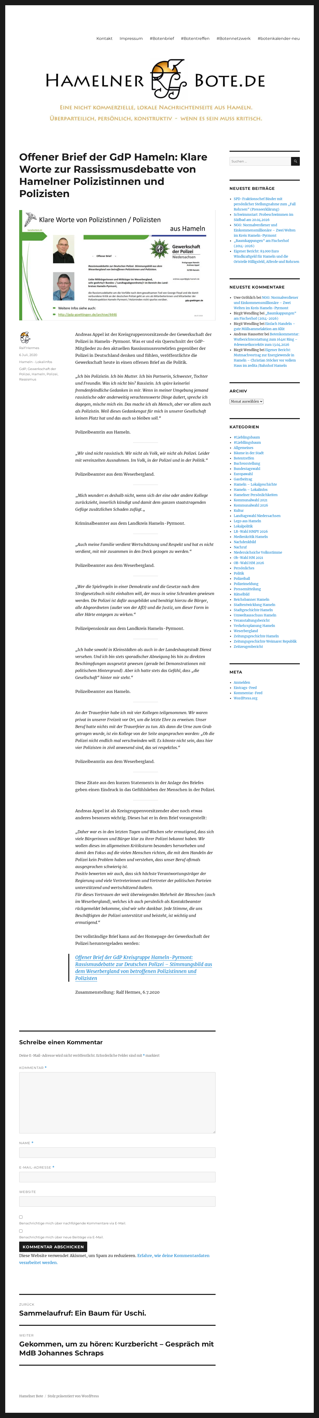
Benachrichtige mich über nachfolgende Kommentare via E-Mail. (72, 1223)
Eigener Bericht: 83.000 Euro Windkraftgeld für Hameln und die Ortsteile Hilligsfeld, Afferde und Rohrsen (266, 256)
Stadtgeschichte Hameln (253, 610)
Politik (239, 573)
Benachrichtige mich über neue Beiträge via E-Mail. (61, 1237)
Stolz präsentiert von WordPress (73, 1396)
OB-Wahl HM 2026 (249, 563)
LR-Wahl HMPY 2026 (251, 531)
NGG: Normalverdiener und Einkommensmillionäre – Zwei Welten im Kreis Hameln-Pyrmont (265, 230)
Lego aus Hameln (247, 521)
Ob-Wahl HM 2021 (248, 558)
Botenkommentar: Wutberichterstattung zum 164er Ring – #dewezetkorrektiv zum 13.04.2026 (266, 339)
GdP (22, 369)
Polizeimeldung (246, 584)
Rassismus (27, 379)
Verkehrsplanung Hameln (254, 626)
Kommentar (33, 1068)
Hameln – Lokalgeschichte (255, 484)
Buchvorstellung (247, 463)
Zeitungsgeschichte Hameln (256, 636)
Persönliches (244, 568)
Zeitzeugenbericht (248, 647)
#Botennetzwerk (234, 38)
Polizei (52, 374)
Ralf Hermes (29, 348)
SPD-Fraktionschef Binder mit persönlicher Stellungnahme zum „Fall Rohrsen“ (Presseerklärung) (265, 204)
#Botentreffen (195, 38)
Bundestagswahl (247, 469)
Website (27, 1192)
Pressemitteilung (247, 589)
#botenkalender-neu (279, 38)
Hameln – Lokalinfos (251, 490)
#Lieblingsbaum (247, 437)
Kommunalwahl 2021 (250, 500)
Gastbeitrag (243, 479)
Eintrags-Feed (245, 688)
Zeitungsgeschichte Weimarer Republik (265, 641)
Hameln (38, 374)
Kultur (239, 511)
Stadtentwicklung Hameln (254, 605)
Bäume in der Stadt (249, 453)
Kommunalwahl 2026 (251, 505)
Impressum (131, 38)
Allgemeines (243, 448)
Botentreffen (244, 458)
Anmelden (242, 682)
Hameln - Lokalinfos (35, 362)
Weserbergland (246, 631)
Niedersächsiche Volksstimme (258, 552)
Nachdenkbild (245, 542)
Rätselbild (241, 594)
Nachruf (240, 547)
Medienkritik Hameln (251, 537)
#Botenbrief (162, 38)
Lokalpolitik (243, 526)
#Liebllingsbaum (247, 443)
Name (26, 1143)
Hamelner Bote (31, 1396)
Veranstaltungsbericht (252, 620)
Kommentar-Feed (248, 693)
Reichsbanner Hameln (251, 599)
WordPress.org (245, 698)
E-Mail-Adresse (37, 1167)
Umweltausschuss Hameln (255, 615)
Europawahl (243, 474)
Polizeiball (242, 579)
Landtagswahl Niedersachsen (257, 516)
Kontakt (104, 38)
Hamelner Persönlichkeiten (256, 495)
